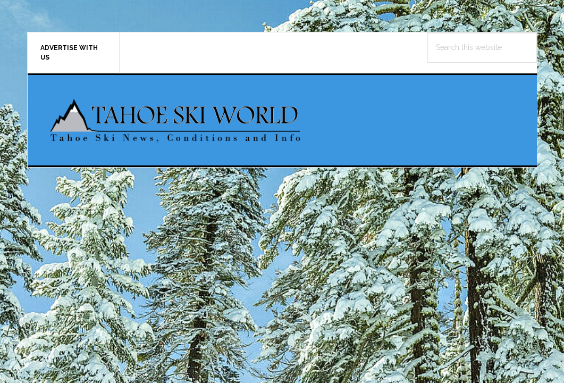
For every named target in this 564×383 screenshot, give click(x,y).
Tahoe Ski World (176, 120)
